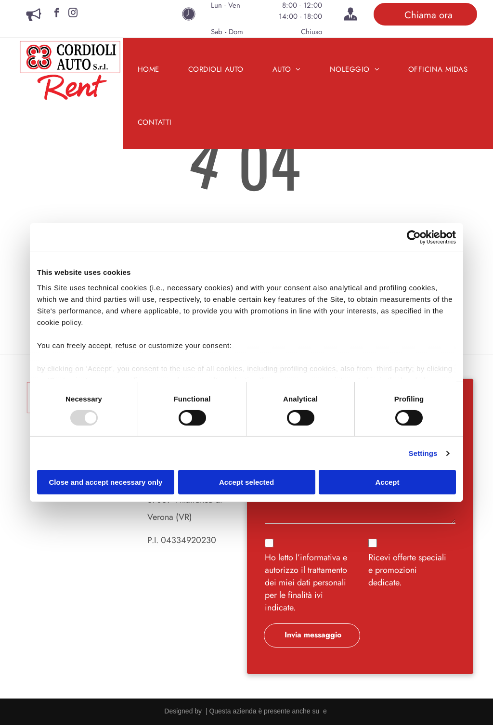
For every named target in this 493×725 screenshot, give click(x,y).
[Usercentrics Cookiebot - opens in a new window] (414, 237)
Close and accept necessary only (106, 482)
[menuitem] (148, 69)
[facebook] (57, 14)
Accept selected (246, 482)
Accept (387, 482)
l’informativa (318, 557)
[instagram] (73, 14)
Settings (423, 453)
